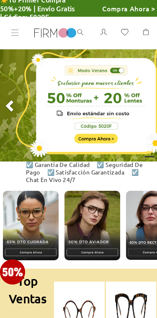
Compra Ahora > (128, 8)
